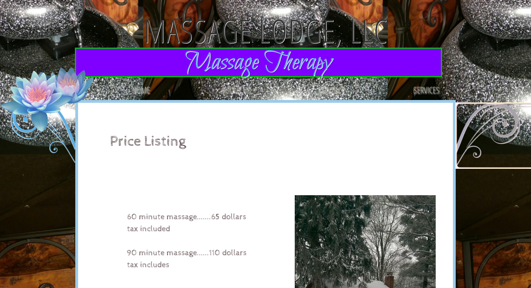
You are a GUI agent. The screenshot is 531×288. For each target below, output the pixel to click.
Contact (331, 90)
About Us (236, 90)
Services (426, 90)
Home (141, 90)
